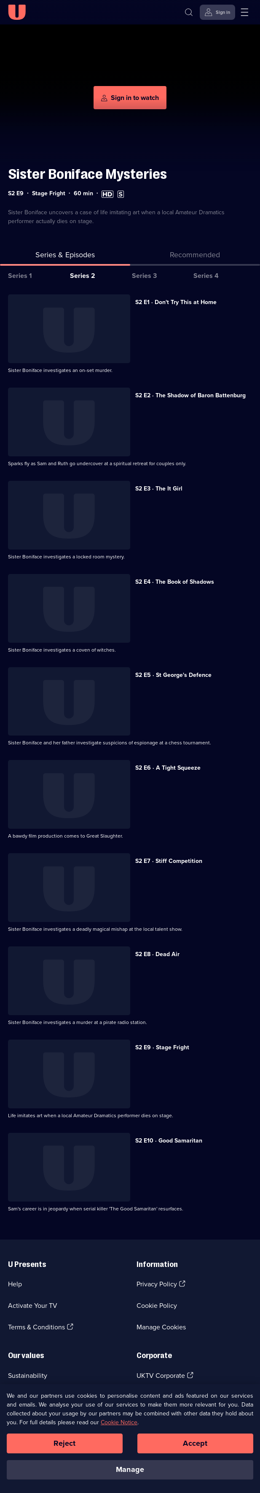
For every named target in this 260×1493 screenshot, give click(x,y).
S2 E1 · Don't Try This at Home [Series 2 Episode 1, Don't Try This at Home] (176, 302)
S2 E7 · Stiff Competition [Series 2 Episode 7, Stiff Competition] (168, 861)
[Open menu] (244, 12)
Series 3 (144, 275)
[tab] (195, 256)
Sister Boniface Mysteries (87, 174)
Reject (64, 1443)
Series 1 (20, 275)
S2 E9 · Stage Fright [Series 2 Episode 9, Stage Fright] (162, 1047)
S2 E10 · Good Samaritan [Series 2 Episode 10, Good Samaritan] (168, 1140)
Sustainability (27, 1375)
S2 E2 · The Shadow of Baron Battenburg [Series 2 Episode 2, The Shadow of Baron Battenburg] (190, 395)
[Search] (188, 12)
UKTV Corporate (161, 1375)
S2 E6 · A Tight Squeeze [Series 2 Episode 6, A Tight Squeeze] (168, 767)
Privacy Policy (157, 1284)
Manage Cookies (161, 1327)
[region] (130, 1438)
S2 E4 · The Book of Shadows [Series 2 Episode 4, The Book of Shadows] (174, 581)
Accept (195, 1443)
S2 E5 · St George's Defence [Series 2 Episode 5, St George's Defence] (173, 675)
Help (15, 1284)
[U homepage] (17, 12)
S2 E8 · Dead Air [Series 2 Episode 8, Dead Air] (157, 954)
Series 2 (82, 275)
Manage (130, 1469)
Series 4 (206, 275)
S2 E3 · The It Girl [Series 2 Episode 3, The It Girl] (158, 488)
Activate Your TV (32, 1305)
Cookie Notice (119, 1422)
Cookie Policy (157, 1305)
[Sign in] (217, 12)
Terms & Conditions (36, 1327)
